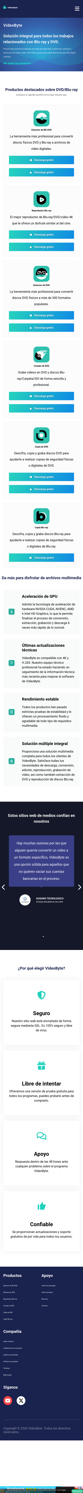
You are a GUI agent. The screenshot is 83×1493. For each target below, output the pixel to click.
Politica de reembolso (10, 1414)
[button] (3, 918)
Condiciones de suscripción (12, 1401)
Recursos (45, 1351)
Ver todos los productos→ (18, 63)
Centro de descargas (49, 1338)
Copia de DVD (8, 1365)
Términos (6, 1421)
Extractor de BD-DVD (10, 1338)
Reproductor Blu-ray (10, 1351)
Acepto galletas (77, 1491)
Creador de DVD (8, 1358)
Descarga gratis (41, 162)
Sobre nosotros (8, 1394)
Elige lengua (7, 1427)
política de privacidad (10, 1407)
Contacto (45, 1358)
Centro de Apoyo (47, 1345)
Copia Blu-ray (8, 1372)
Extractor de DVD (9, 1345)
